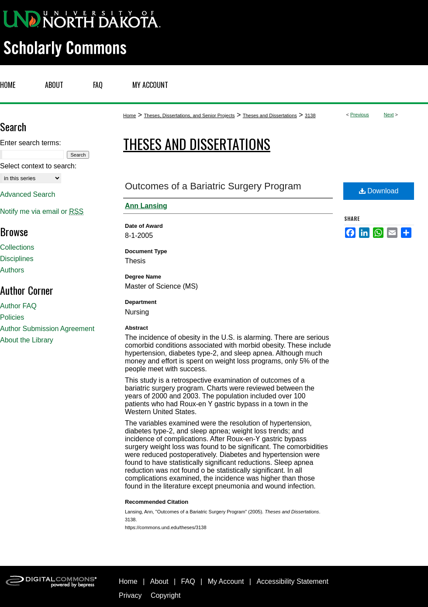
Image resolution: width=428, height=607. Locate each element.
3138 (310, 115)
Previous (359, 114)
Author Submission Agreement (47, 328)
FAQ (188, 581)
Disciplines (16, 258)
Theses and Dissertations (270, 115)
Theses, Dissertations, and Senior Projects (189, 115)
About (159, 581)
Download (379, 191)
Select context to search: (38, 166)
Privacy (130, 595)
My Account (226, 581)
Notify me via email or (41, 212)
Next (389, 114)
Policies (12, 317)
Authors (12, 270)
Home (129, 115)
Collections (17, 247)
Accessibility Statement (292, 581)
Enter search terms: (30, 143)
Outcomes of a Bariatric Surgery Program (213, 186)
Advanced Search (27, 194)
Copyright (165, 595)
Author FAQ (18, 306)
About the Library (26, 340)
